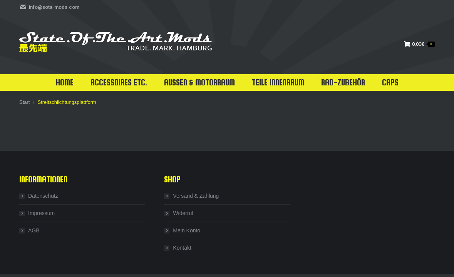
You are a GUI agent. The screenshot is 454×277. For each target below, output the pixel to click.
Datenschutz (43, 196)
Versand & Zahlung (196, 196)
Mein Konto (186, 230)
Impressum (41, 213)
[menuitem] (65, 82)
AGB (34, 230)
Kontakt (182, 248)
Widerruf (183, 213)
